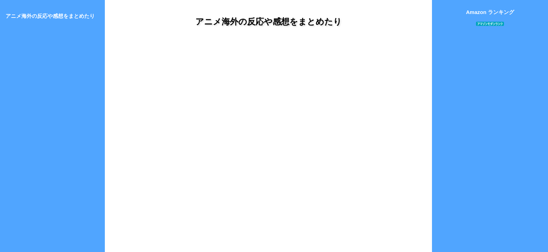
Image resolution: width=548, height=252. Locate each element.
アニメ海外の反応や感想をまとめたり (268, 21)
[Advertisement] (268, 97)
